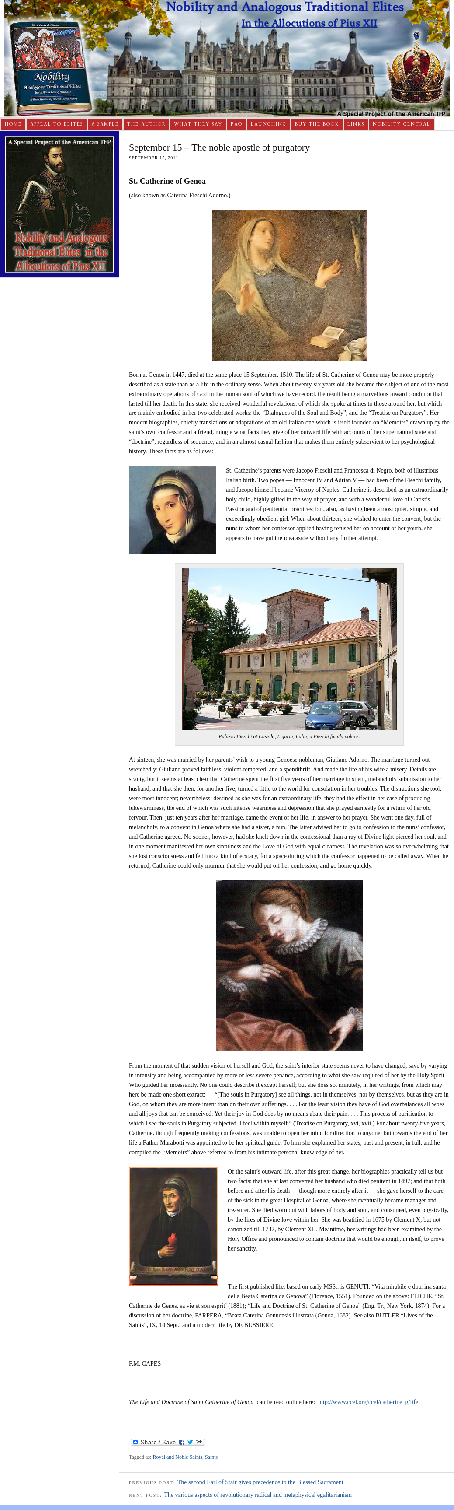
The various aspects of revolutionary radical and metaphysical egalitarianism (258, 1495)
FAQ (237, 124)
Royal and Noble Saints (177, 1457)
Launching (269, 124)
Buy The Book (317, 124)
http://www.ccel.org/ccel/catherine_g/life (367, 1402)
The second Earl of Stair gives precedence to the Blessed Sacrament (260, 1482)
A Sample (105, 124)
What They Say (198, 124)
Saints (211, 1457)
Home (13, 124)
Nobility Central (401, 124)
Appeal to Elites (56, 124)
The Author (146, 124)
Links (355, 124)
